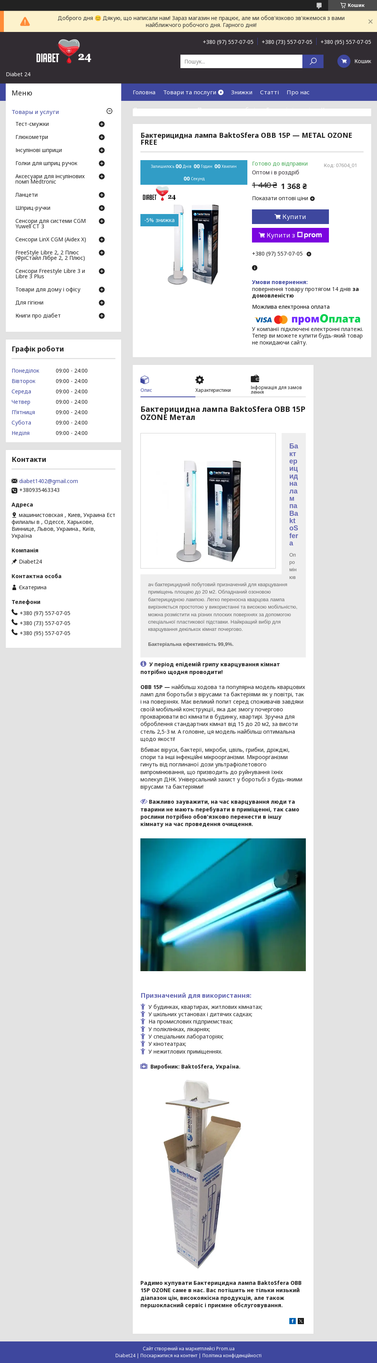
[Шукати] (313, 61)
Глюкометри (31, 137)
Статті (269, 92)
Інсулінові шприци (38, 150)
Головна (144, 92)
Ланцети (26, 195)
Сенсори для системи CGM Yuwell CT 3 (50, 224)
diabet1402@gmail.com (48, 481)
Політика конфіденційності (232, 1355)
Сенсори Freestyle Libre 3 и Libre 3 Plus (50, 274)
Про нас (298, 92)
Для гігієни (29, 303)
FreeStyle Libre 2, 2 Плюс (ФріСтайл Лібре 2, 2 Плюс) (50, 255)
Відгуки (144, 126)
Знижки (241, 92)
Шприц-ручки (32, 208)
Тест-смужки (32, 124)
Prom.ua (225, 1348)
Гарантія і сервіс (289, 109)
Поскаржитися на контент (168, 1355)
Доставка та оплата (161, 109)
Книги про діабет (38, 316)
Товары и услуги (35, 111)
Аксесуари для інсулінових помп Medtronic (50, 179)
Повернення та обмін (228, 109)
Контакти (335, 109)
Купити (294, 216)
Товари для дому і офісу (47, 290)
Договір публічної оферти (200, 126)
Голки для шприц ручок (46, 164)
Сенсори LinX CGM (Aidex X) (50, 240)
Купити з (294, 235)
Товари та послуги (189, 92)
